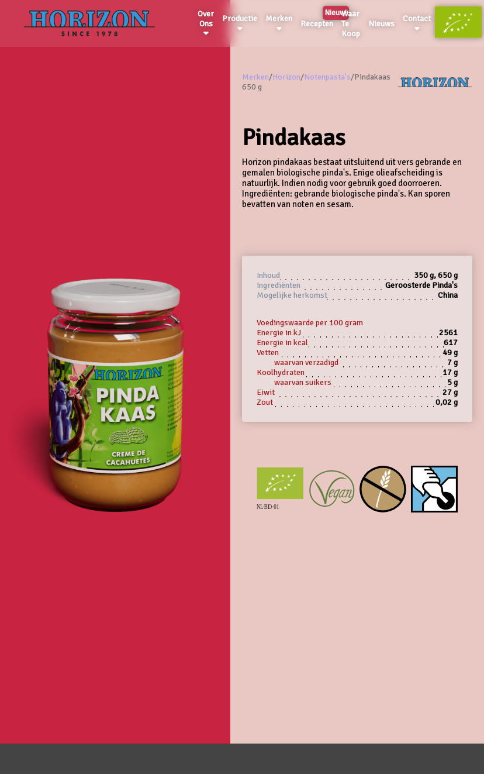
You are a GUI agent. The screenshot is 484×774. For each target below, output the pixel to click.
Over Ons (206, 23)
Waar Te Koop (350, 24)
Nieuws (381, 24)
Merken (278, 22)
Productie (239, 22)
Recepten (318, 22)
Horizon (286, 77)
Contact (417, 22)
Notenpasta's (327, 77)
